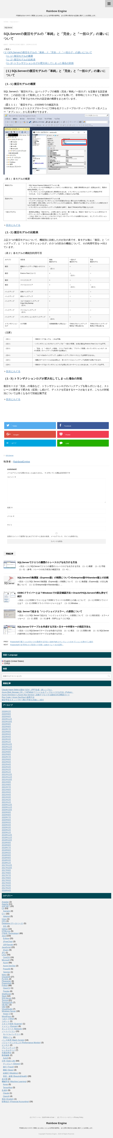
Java (4, 936)
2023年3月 (6, 739)
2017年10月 (7, 868)
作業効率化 (6, 1053)
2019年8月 (6, 845)
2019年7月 (6, 848)
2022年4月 (6, 764)
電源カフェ (8, 1037)
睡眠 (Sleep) (8, 1070)
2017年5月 (6, 880)
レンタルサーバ (8, 1050)
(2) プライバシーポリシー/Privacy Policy (70, 1117)
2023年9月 (6, 724)
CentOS (6, 957)
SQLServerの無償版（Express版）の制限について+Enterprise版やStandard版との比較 (63, 577)
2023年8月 (6, 727)
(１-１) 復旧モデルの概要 (19, 56)
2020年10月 (7, 810)
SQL (5, 926)
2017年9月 (6, 870)
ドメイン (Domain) (10, 1026)
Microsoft (6, 960)
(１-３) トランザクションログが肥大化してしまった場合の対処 (40, 63)
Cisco (4, 919)
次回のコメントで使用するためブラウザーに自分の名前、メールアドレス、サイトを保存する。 (43, 536)
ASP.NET (6, 906)
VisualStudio (7, 1009)
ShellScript (6, 994)
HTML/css (6, 931)
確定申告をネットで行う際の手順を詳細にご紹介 (23, 700)
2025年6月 (6, 716)
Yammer (6, 972)
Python (5, 985)
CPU (4, 921)
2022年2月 (6, 769)
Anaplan (5, 902)
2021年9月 (6, 782)
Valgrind (6, 916)
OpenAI (6, 1096)
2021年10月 (7, 779)
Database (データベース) (12, 923)
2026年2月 (6, 711)
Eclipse (6, 938)
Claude (6, 1093)
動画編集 (5, 1055)
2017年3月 (6, 885)
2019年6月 (6, 850)
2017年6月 (6, 878)
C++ (3, 914)
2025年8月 (6, 714)
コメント (11, 477)
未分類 (5, 1079)
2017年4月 (6, 883)
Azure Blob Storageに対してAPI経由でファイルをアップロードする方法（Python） (37, 692)
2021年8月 (6, 785)
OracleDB (6, 977)
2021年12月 (7, 774)
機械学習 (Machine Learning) (14, 1081)
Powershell (6, 983)
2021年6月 (6, 790)
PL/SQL (5, 979)
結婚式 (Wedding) (10, 1073)
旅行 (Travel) (8, 1067)
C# (3, 908)
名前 (10, 507)
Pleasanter (6, 981)
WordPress (6, 1016)
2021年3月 (6, 797)
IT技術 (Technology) (10, 933)
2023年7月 (6, 729)
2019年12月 (7, 835)
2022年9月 (6, 752)
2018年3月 (6, 860)
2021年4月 (6, 795)
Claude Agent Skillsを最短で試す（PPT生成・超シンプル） (27, 690)
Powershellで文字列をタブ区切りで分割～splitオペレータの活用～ (37, 645)
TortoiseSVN (7, 1003)
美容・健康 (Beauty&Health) (15, 1076)
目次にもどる (13, 225)
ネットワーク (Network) (12, 1029)
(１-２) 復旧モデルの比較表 (20, 59)
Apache (5, 904)
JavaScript (6, 947)
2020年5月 (6, 822)
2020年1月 (6, 832)
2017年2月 (6, 888)
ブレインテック (8, 1048)
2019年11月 (7, 837)
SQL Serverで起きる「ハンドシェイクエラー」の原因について (49, 611)
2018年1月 (6, 863)
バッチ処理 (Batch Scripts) (13, 1040)
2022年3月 (6, 767)
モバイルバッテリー (11, 1034)
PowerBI (6, 969)
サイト (9, 525)
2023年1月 (6, 742)
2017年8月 (6, 873)
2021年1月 (6, 802)
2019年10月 (7, 840)
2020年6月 (6, 820)
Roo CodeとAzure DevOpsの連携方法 (18, 697)
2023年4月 (6, 737)
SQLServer (9, 455)
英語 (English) (8, 1099)
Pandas (6, 991)
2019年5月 (6, 853)
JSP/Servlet (8, 945)
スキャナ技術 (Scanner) (12, 1024)
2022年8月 (6, 754)
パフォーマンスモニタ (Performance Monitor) (21, 1043)
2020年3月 (6, 827)
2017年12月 (7, 865)
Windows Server (9, 1011)
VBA (4, 1007)
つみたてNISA (8, 1019)
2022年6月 (6, 759)
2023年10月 (7, 721)
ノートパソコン (8, 1031)
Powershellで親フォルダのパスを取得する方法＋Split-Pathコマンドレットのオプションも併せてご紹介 (51, 642)
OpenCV (6, 988)
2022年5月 (6, 762)
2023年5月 (6, 734)
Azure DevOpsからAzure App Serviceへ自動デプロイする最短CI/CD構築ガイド (36, 695)
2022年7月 (6, 757)
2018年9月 (6, 855)
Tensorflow (7, 1088)
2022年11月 (7, 747)
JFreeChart (8, 942)
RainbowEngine (21, 461)
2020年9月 (6, 812)
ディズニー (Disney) (11, 1064)
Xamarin (6, 911)
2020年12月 (7, 805)
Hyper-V (6, 1014)
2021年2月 (6, 800)
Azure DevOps (9, 966)
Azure (5, 963)
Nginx (4, 975)
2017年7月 (6, 875)
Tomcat (5, 1000)
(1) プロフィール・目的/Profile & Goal (42, 1117)
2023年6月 (6, 732)
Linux (4, 955)
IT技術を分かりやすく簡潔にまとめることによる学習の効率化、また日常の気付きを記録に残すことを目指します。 (56, 1128)
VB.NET (5, 1005)
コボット (5, 1021)
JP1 (3, 953)
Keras (5, 1084)
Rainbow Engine (56, 11)
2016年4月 (6, 890)
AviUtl (5, 1058)
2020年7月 (6, 817)
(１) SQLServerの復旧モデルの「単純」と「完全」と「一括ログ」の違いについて (48, 52)
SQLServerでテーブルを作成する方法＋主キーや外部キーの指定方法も (54, 626)
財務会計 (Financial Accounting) (15, 1102)
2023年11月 (7, 719)
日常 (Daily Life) (8, 1061)
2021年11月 (7, 777)
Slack (4, 996)
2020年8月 (6, 815)
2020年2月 (6, 830)
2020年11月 (7, 807)
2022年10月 (7, 749)
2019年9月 (6, 842)
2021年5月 (6, 792)
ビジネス (5, 1045)
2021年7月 (6, 787)
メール (10, 516)
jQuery (6, 950)
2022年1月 (6, 772)
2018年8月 (6, 858)
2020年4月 (6, 825)
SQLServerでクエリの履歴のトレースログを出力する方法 (47, 562)
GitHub (5, 929)
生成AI (4, 1090)
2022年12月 (7, 744)
